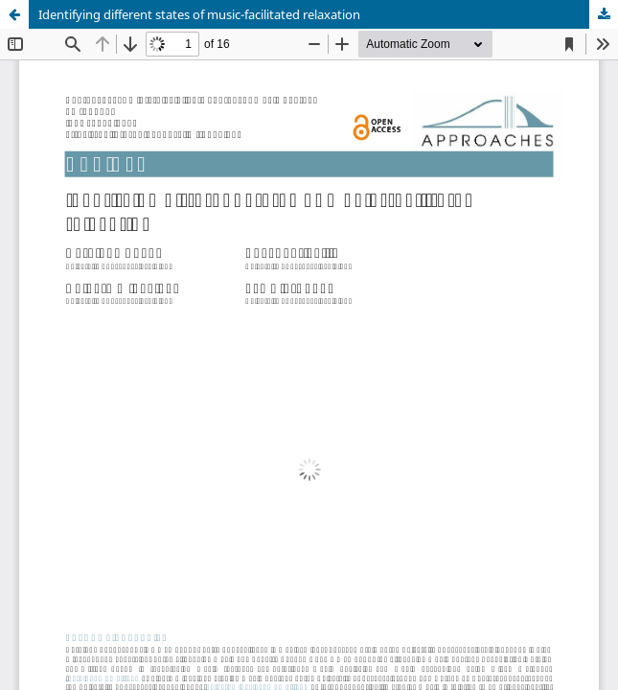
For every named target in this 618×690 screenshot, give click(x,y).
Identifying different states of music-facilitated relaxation (199, 14)
